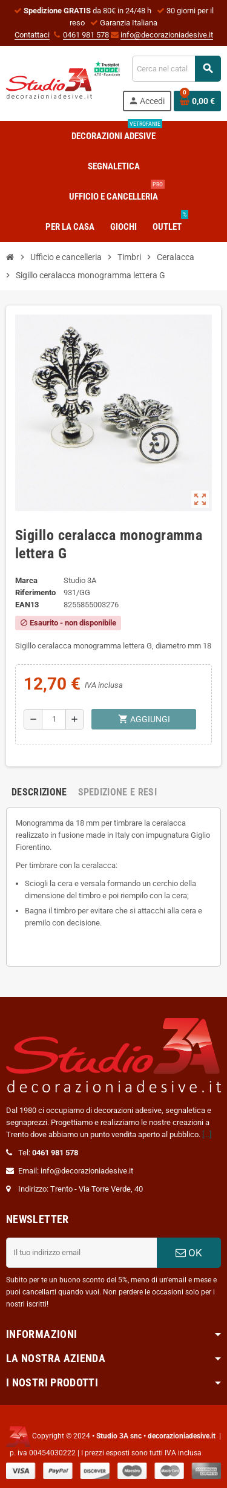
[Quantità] (54, 719)
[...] (206, 1134)
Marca (26, 580)
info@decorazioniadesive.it (166, 34)
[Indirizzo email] (81, 1253)
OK (189, 1253)
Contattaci (32, 34)
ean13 (27, 604)
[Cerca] (176, 69)
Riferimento (35, 592)
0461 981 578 (86, 34)
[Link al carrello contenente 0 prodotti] (197, 101)
